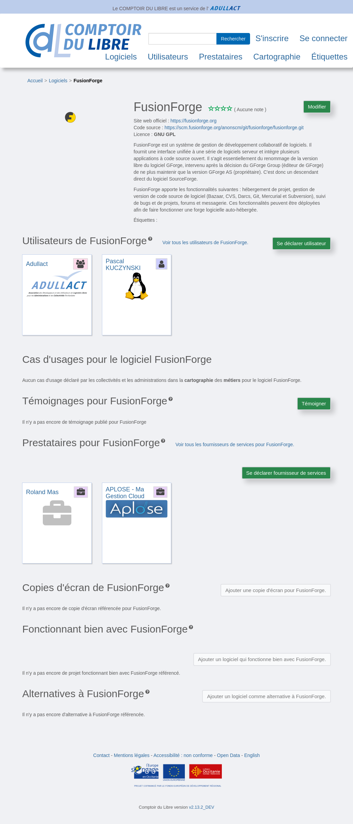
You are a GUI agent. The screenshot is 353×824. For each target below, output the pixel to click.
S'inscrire (272, 38)
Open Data (228, 755)
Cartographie (277, 56)
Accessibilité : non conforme (183, 755)
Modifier (317, 107)
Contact (101, 755)
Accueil (34, 80)
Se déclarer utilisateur (301, 243)
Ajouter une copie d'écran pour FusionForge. (275, 590)
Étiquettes (329, 56)
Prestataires (220, 56)
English (252, 755)
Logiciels (121, 56)
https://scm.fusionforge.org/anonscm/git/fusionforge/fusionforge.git (233, 127)
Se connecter (324, 38)
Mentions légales (131, 755)
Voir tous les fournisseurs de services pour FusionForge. (234, 444)
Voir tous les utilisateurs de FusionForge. (205, 242)
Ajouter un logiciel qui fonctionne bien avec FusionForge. (262, 659)
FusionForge (87, 80)
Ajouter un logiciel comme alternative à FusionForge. (266, 696)
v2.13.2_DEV (201, 807)
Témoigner (314, 403)
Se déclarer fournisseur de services (286, 473)
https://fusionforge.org (193, 120)
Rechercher (233, 38)
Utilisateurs (168, 56)
